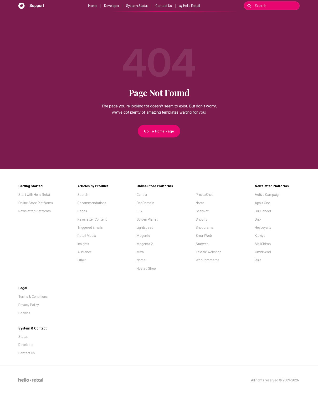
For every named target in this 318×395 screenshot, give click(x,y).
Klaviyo (260, 236)
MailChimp (263, 244)
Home (92, 6)
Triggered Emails (90, 227)
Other (81, 260)
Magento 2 (145, 244)
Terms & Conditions (33, 297)
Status (23, 337)
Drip (258, 219)
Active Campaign (268, 195)
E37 (139, 211)
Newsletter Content (92, 219)
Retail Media (86, 236)
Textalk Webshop (208, 252)
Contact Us (163, 6)
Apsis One (262, 203)
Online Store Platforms (35, 203)
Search (82, 195)
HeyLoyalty (263, 227)
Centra (142, 195)
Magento (143, 236)
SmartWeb (204, 236)
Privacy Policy (28, 305)
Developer (111, 6)
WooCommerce (207, 260)
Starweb (202, 244)
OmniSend (263, 252)
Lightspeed (145, 227)
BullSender (263, 211)
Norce (141, 260)
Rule (258, 260)
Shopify (201, 219)
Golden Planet (147, 219)
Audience (84, 252)
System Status (137, 6)
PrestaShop (205, 195)
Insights (83, 244)
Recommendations (91, 203)
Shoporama (205, 227)
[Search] (271, 6)
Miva (140, 252)
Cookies (24, 313)
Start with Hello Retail (34, 195)
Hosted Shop (146, 268)
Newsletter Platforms (34, 211)
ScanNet (202, 211)
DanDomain (145, 203)
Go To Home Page (159, 131)
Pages (82, 211)
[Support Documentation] (31, 5)
